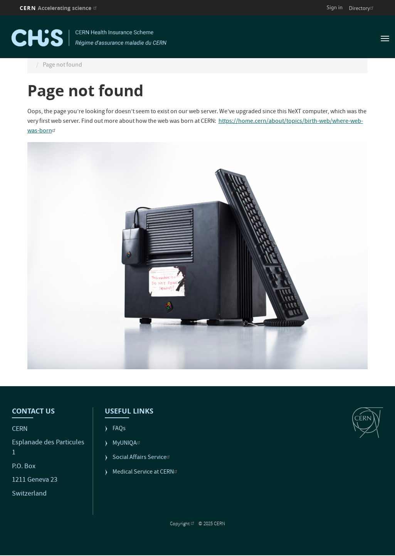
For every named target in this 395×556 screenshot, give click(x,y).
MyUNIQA (127, 443)
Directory (362, 8)
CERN (59, 8)
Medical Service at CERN (146, 472)
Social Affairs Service (142, 458)
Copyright (183, 524)
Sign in (335, 7)
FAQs (119, 429)
